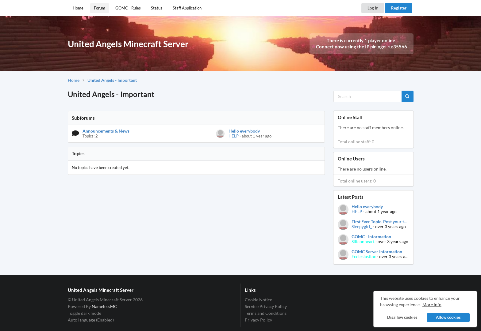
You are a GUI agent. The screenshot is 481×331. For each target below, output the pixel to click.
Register (398, 8)
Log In (372, 8)
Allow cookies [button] (448, 317)
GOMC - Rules (128, 8)
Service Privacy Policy (266, 306)
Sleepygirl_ (362, 226)
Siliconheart (363, 241)
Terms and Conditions (266, 313)
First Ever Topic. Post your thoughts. (380, 221)
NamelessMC (104, 306)
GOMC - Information (371, 236)
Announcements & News (106, 131)
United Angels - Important (112, 80)
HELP (234, 136)
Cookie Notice (258, 299)
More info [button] (431, 304)
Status (156, 8)
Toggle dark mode (84, 313)
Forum (99, 8)
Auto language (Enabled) (91, 319)
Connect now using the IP (361, 46)
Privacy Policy (258, 319)
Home (78, 8)
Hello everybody (244, 131)
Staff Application (187, 8)
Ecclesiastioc (364, 256)
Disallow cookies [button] (402, 317)
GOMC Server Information (377, 251)
